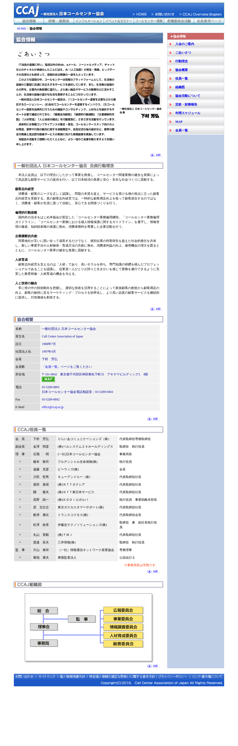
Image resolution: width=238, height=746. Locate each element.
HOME (21, 28)
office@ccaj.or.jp (52, 407)
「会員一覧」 (51, 367)
